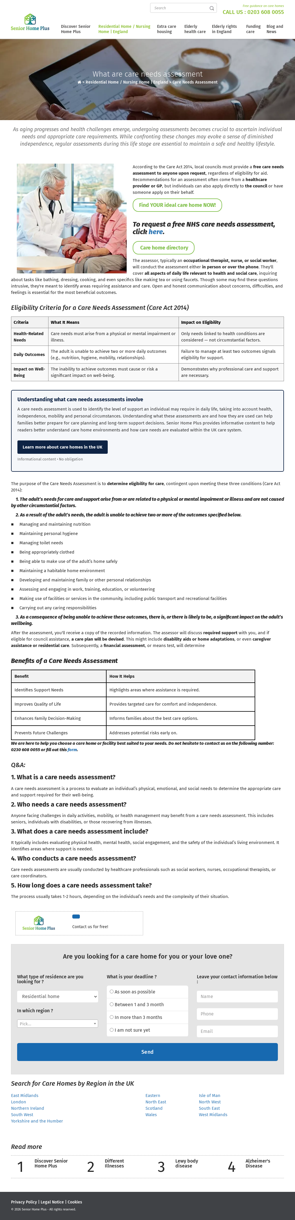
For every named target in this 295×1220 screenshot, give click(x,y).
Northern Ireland (27, 1108)
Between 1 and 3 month (137, 1004)
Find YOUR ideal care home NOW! (177, 205)
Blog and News (275, 29)
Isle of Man (209, 1095)
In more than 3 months (136, 1017)
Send (147, 1052)
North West (210, 1102)
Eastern (152, 1095)
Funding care (253, 29)
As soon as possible (132, 992)
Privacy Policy (24, 1202)
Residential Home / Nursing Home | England (124, 29)
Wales (151, 1114)
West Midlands (213, 1114)
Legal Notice (52, 1202)
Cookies (75, 1202)
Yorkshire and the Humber (37, 1121)
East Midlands (24, 1095)
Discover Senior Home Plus (76, 29)
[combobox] (57, 1024)
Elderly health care (195, 29)
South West (22, 1114)
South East (209, 1108)
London (18, 1102)
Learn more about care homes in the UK (62, 447)
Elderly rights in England (224, 29)
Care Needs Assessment (194, 82)
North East (155, 1102)
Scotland (154, 1108)
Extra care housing (166, 29)
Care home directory (163, 248)
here (156, 232)
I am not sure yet (130, 1030)
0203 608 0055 (265, 12)
